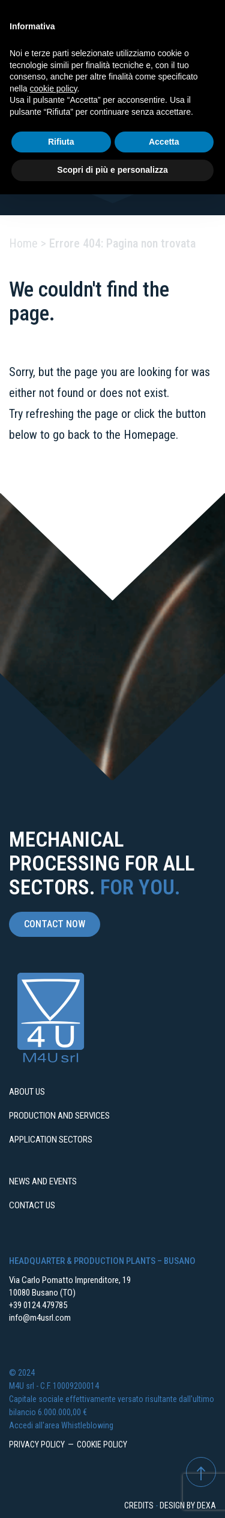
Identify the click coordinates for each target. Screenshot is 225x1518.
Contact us (32, 1205)
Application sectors (50, 1139)
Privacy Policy (37, 1444)
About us (27, 1091)
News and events (43, 1181)
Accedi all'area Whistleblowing (61, 1425)
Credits (139, 1505)
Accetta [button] (164, 141)
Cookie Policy (102, 1444)
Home (23, 243)
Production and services (59, 1115)
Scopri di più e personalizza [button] (112, 170)
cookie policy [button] (53, 88)
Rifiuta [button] (61, 141)
